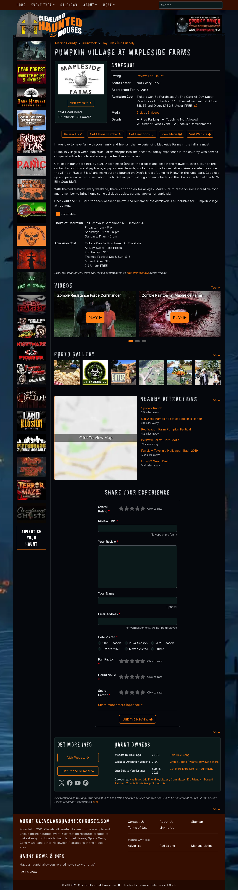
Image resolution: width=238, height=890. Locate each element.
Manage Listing (202, 846)
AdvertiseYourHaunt (31, 538)
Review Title (108, 521)
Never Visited (138, 649)
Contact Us (136, 822)
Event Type (41, 5)
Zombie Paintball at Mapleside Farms (172, 295)
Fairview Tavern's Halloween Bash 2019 (169, 450)
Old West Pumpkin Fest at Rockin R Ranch (171, 419)
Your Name (106, 593)
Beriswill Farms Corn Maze (160, 440)
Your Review (108, 542)
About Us (166, 822)
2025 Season (111, 643)
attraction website (138, 272)
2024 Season (138, 643)
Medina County (66, 43)
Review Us (73, 134)
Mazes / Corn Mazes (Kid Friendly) (181, 779)
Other (160, 649)
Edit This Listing (179, 754)
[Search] (191, 5)
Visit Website (81, 103)
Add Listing (167, 846)
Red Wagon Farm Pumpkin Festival (166, 429)
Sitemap (197, 822)
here (95, 801)
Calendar (68, 5)
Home (21, 5)
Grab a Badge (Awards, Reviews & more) (195, 761)
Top (216, 287)
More (107, 5)
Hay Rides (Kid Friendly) (119, 43)
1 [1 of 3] (130, 341)
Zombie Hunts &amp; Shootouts (145, 783)
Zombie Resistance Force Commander (89, 295)
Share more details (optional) (120, 705)
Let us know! (29, 872)
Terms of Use (137, 827)
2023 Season (165, 643)
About (88, 5)
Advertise (134, 846)
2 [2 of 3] (137, 341)
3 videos (153, 112)
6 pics (141, 112)
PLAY (95, 317)
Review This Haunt (150, 76)
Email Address (109, 614)
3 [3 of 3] (144, 341)
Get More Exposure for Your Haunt (191, 768)
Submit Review (137, 719)
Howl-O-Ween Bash (155, 461)
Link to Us (167, 827)
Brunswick (89, 43)
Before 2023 (111, 649)
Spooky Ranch (151, 408)
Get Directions (141, 134)
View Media (172, 134)
